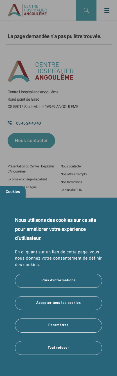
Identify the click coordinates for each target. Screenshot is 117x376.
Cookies (13, 191)
